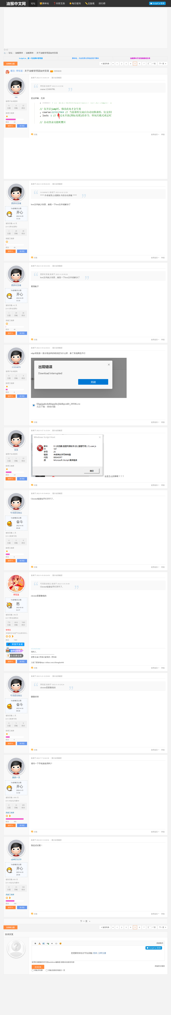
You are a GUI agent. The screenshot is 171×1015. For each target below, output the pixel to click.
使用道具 (154, 134)
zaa (16, 97)
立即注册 (102, 953)
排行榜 (102, 3)
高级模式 (159, 943)
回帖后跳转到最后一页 (55, 970)
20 (16, 231)
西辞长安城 (16, 203)
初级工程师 (10, 239)
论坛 (33, 3)
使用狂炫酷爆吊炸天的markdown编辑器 (46, 962)
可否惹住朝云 (16, 513)
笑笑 (16, 450)
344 (23, 887)
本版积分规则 (160, 966)
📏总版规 (90, 3)
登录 (95, 953)
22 (23, 106)
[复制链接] (58, 71)
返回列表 (106, 64)
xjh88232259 (16, 859)
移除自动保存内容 (67, 962)
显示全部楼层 (57, 78)
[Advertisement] (87, 28)
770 (9, 622)
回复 (35, 134)
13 (23, 458)
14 (16, 805)
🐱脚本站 (44, 3)
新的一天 (16, 777)
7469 (23, 622)
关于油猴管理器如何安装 (47, 53)
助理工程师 (10, 113)
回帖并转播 (37, 970)
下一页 (161, 64)
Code (56, 943)
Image (43, 943)
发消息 (22, 126)
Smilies (60, 943)
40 (23, 231)
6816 (16, 622)
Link (47, 943)
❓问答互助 (59, 3)
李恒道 (19, 71)
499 (23, 805)
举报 (163, 134)
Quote (52, 943)
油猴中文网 (4, 53)
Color (39, 943)
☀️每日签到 (75, 3)
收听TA (10, 126)
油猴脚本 (19, 53)
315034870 (16, 367)
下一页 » (85, 921)
